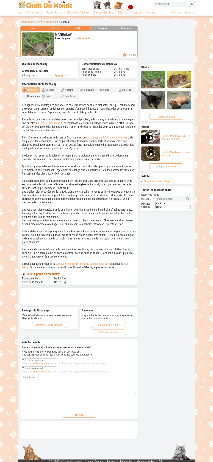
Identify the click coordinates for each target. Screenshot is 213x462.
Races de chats (55, 12)
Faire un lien (126, 460)
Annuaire (150, 12)
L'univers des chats (103, 12)
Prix (46, 96)
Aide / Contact (95, 460)
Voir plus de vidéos (166, 166)
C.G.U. (162, 460)
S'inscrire (175, 12)
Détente (122, 12)
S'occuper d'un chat (78, 12)
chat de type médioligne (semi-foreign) (107, 136)
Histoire (67, 90)
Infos (32, 28)
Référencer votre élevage (49, 323)
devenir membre (44, 362)
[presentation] (46, 401)
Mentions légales (145, 460)
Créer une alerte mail (109, 323)
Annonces (135, 12)
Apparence (30, 90)
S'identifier (189, 12)
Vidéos (78, 28)
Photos (55, 28)
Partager (129, 55)
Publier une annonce (108, 330)
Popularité (68, 96)
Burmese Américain (49, 121)
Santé (104, 90)
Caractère (87, 90)
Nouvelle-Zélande (81, 38)
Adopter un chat (34, 12)
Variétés (48, 90)
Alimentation (31, 96)
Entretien (125, 90)
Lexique (111, 460)
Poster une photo (166, 116)
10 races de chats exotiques (158, 181)
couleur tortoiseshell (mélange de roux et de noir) (83, 262)
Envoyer (79, 413)
